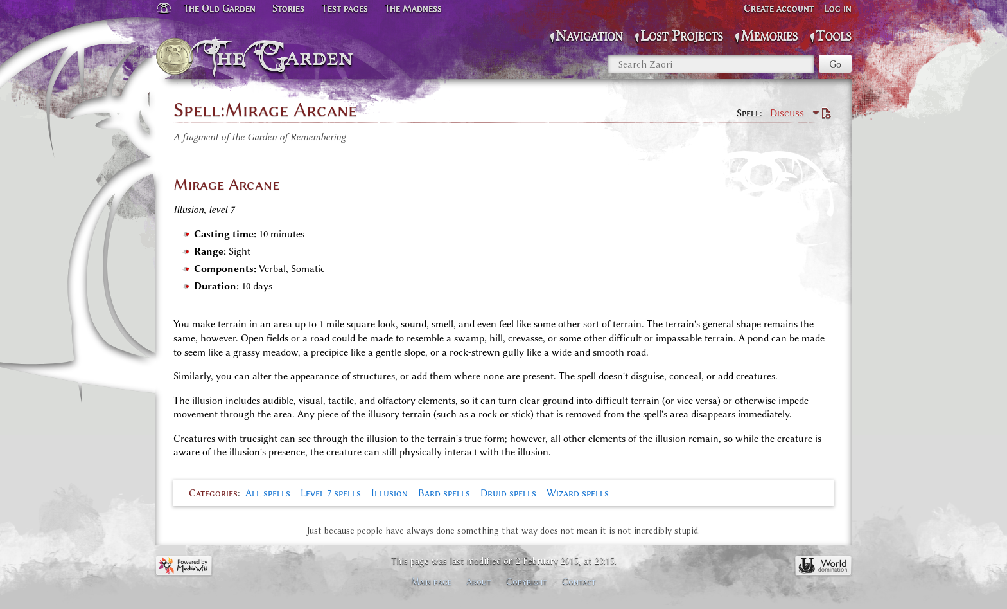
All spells (267, 493)
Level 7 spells (331, 493)
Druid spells (508, 493)
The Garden (283, 56)
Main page (431, 581)
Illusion (389, 493)
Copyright (526, 581)
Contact (579, 581)
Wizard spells (578, 493)
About (478, 581)
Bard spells (444, 493)
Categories (213, 493)
